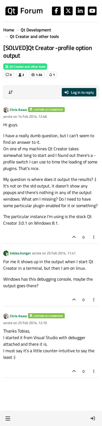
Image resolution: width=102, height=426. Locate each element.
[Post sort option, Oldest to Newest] (11, 92)
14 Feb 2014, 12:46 (32, 116)
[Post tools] (94, 237)
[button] (7, 418)
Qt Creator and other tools (25, 66)
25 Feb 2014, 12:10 (32, 322)
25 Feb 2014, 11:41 (61, 253)
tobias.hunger (20, 253)
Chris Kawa (18, 109)
